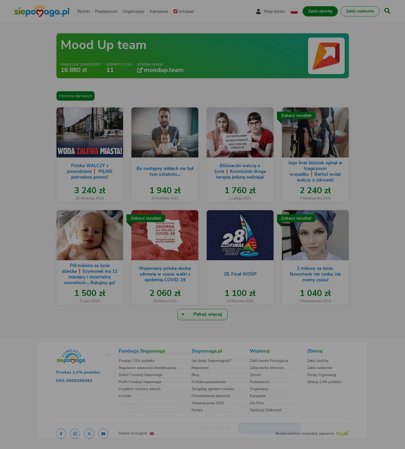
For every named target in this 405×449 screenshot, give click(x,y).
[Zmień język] (88, 346)
